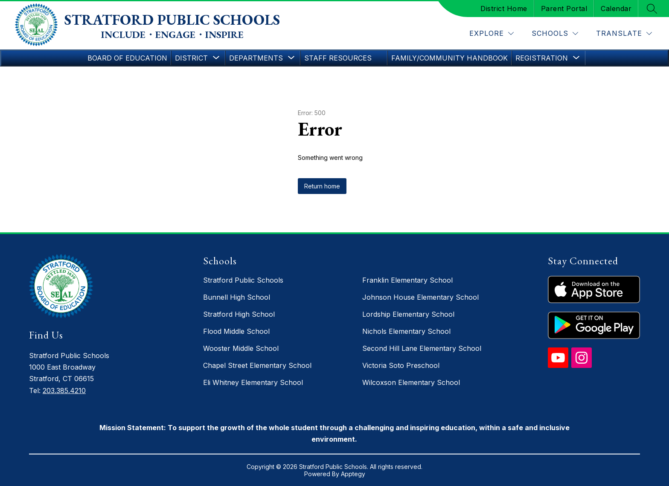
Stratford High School (239, 314)
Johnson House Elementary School (420, 297)
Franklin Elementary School (407, 280)
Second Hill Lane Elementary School (421, 348)
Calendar (616, 8)
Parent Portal (564, 8)
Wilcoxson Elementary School (411, 382)
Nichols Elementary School (406, 331)
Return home (322, 186)
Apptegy (353, 473)
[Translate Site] (624, 33)
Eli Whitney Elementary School (253, 382)
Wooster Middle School (241, 348)
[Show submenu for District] (191, 58)
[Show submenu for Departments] (256, 58)
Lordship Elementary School (408, 314)
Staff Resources (338, 58)
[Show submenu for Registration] (541, 58)
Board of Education (127, 58)
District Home (503, 8)
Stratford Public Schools (243, 280)
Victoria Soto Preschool (400, 365)
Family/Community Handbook (449, 58)
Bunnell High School (236, 297)
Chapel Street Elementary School (257, 365)
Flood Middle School (236, 331)
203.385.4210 (64, 390)
